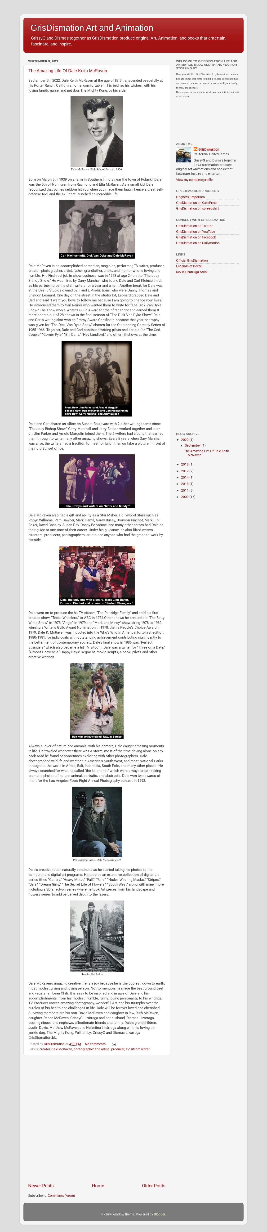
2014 (185, 477)
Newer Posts (41, 1185)
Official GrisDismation (192, 260)
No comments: (96, 1044)
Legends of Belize (189, 266)
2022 (185, 440)
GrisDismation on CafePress (196, 203)
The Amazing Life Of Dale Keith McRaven (67, 70)
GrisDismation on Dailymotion (198, 243)
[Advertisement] (77, 1119)
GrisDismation (208, 149)
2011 (185, 490)
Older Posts (153, 1185)
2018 (185, 464)
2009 (185, 497)
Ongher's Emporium (190, 197)
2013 (185, 484)
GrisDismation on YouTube (195, 231)
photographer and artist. (92, 1049)
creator (45, 1049)
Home (98, 1185)
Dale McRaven (61, 1049)
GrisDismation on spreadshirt (197, 208)
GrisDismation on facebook (196, 237)
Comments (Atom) (61, 1195)
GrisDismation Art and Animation (92, 28)
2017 (185, 471)
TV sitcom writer (138, 1049)
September (193, 445)
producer (117, 1049)
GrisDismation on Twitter (194, 226)
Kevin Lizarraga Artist (192, 272)
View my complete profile (194, 180)
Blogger (159, 1214)
